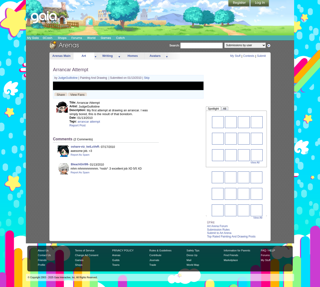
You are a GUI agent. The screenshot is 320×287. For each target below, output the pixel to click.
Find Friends (231, 255)
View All (255, 162)
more (95, 56)
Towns (116, 264)
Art (84, 56)
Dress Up (192, 255)
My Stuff (235, 56)
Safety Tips (193, 250)
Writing (107, 56)
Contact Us (44, 255)
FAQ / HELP (268, 250)
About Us (43, 250)
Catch (120, 38)
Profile (41, 264)
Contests (248, 56)
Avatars (154, 56)
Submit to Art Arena (219, 233)
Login (259, 3)
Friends (42, 260)
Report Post (77, 125)
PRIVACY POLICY (123, 250)
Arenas (116, 255)
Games (106, 38)
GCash (47, 38)
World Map (193, 264)
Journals (154, 260)
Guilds (116, 260)
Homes (133, 56)
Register (239, 3)
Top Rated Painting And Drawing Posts (231, 236)
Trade (152, 264)
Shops (62, 38)
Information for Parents (237, 250)
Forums (76, 38)
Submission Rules (218, 229)
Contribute (155, 255)
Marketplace (231, 260)
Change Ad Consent (86, 255)
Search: (174, 45)
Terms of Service (84, 250)
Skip (146, 77)
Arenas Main (61, 56)
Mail (189, 260)
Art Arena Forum (217, 226)
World (91, 38)
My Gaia (33, 38)
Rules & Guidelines (160, 250)
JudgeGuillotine (68, 77)
